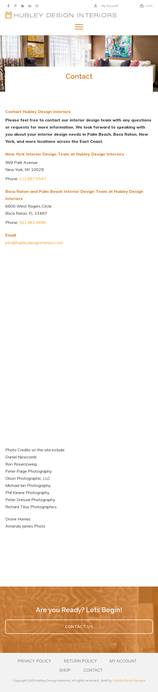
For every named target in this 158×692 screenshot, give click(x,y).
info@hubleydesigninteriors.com (34, 242)
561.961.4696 (32, 222)
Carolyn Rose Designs (129, 680)
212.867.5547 (32, 178)
